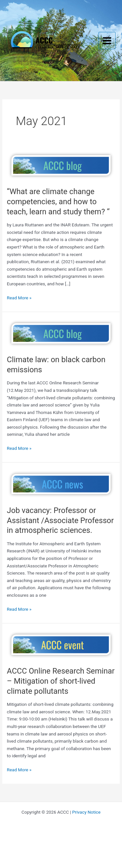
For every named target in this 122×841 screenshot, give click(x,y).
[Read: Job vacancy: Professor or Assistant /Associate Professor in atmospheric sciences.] (61, 483)
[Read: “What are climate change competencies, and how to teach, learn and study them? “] (61, 164)
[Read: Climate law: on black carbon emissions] (61, 332)
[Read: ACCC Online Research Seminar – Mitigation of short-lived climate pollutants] (61, 644)
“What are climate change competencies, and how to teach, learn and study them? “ (58, 201)
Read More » (19, 298)
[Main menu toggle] (107, 40)
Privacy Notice (86, 812)
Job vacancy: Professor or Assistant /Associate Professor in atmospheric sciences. (60, 520)
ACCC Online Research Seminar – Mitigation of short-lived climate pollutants (61, 681)
